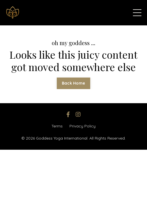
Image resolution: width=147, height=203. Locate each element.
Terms (57, 126)
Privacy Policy (82, 126)
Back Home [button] (73, 83)
